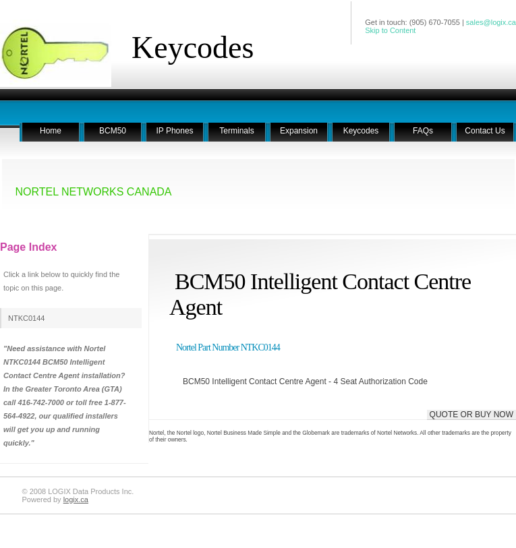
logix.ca (75, 499)
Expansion (299, 130)
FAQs (423, 130)
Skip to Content (390, 30)
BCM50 (112, 130)
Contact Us (485, 130)
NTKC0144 (26, 318)
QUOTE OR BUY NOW (471, 414)
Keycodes (193, 47)
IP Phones (174, 130)
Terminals (236, 130)
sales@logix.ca (491, 22)
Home (50, 130)
